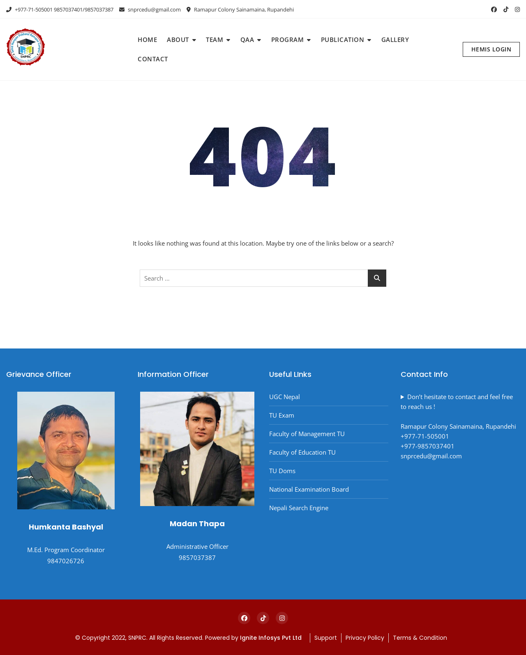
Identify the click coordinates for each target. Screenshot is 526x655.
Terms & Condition (420, 638)
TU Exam (281, 415)
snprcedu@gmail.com (150, 9)
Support (325, 638)
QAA (247, 39)
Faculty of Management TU (307, 434)
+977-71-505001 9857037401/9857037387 (59, 9)
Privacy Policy (365, 638)
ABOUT (178, 39)
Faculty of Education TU (302, 452)
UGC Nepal (284, 397)
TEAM (214, 39)
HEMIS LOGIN (491, 49)
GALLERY (395, 39)
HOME (147, 39)
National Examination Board (309, 489)
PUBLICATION (343, 39)
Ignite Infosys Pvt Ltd (271, 638)
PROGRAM (287, 39)
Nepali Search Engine (298, 508)
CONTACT (153, 59)
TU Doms (282, 471)
